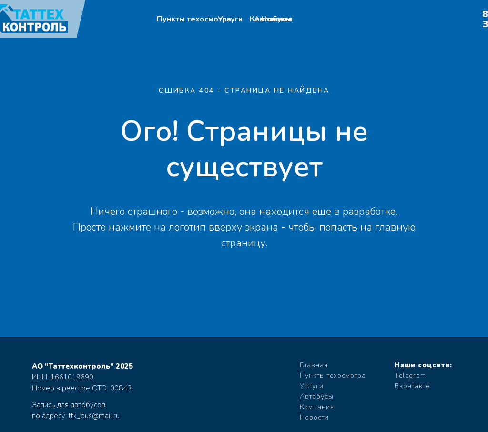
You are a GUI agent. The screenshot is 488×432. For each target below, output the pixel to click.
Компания (317, 406)
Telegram (410, 375)
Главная (314, 364)
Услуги (230, 19)
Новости (277, 19)
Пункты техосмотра (194, 19)
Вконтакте (412, 385)
